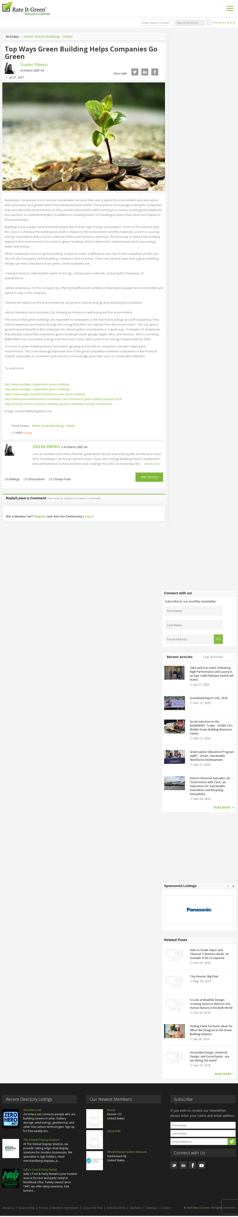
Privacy (43, 1209)
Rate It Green (201, 1209)
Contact (166, 1209)
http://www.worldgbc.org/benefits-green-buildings (37, 386)
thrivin (111, 1111)
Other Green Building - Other (48, 36)
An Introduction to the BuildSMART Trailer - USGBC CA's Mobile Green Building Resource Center (211, 729)
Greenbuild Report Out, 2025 (209, 699)
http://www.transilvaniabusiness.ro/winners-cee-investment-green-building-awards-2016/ (63, 400)
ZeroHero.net (32, 1111)
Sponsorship (26, 1209)
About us (8, 1209)
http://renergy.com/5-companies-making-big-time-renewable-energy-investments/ (58, 405)
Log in (89, 518)
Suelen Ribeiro (34, 64)
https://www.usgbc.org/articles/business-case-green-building (45, 395)
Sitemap (151, 1209)
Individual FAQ (116, 1209)
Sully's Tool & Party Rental (40, 1171)
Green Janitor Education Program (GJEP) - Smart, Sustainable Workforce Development (212, 757)
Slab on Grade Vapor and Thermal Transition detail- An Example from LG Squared (209, 955)
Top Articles (212, 658)
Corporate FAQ (93, 1209)
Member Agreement (65, 1209)
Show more (152, 465)
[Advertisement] (199, 556)
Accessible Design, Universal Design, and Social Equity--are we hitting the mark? (209, 1058)
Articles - (14, 36)
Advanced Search (224, 22)
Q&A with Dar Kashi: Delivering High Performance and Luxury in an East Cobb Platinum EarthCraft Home (212, 675)
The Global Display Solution (41, 1141)
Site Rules (136, 1209)
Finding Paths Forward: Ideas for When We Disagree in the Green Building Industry (211, 1031)
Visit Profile (149, 479)
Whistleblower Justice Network (127, 1153)
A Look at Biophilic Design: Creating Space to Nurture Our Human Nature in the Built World (211, 1005)
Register (40, 518)
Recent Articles (180, 658)
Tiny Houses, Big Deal (204, 978)
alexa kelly (114, 1132)
